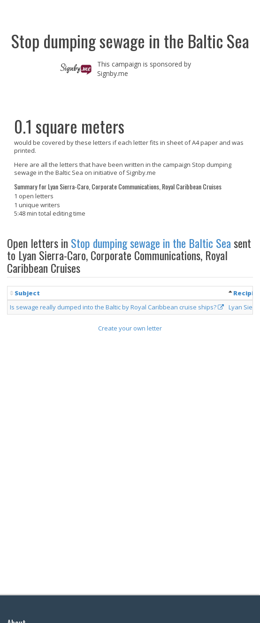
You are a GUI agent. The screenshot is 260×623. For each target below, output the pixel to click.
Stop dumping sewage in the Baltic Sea (151, 242)
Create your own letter (130, 328)
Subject (27, 293)
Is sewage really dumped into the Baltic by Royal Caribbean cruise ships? (117, 307)
